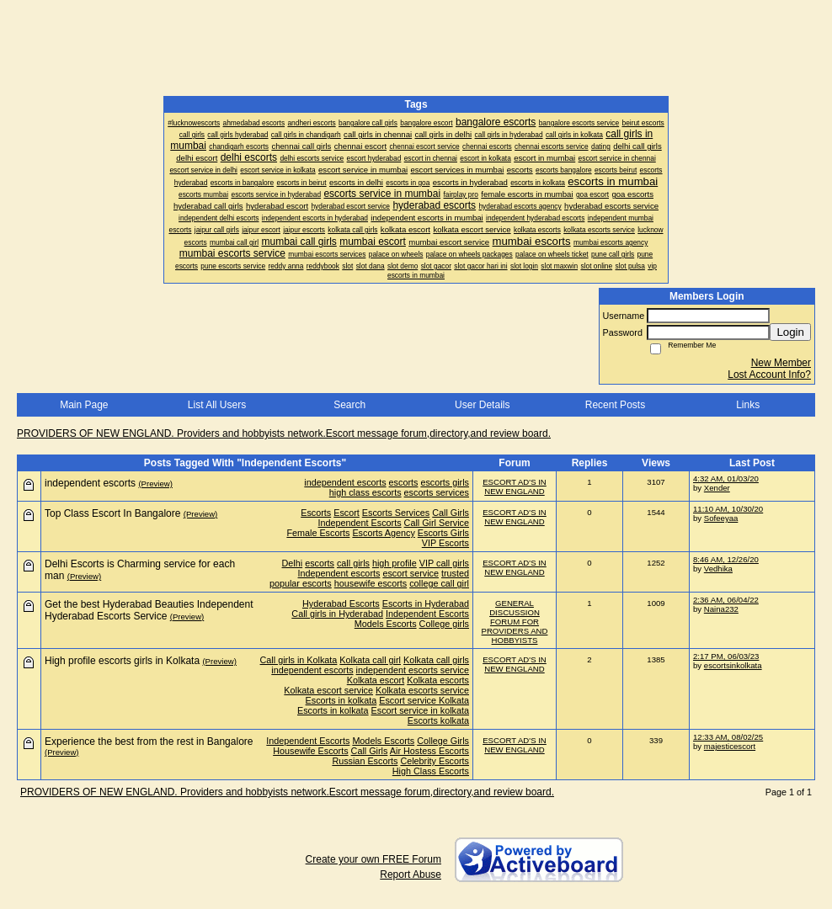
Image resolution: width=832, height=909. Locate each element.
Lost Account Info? (769, 374)
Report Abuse (410, 874)
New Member (781, 363)
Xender (717, 487)
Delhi (292, 563)
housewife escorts (370, 583)
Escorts (316, 513)
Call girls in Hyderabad (337, 614)
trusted (455, 573)
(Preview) (155, 483)
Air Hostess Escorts (429, 751)
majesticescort (729, 746)
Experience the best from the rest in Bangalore (149, 741)
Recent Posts (615, 405)
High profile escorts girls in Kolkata (122, 661)
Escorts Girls (443, 533)
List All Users (217, 405)
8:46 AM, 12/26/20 (726, 559)
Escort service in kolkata (420, 710)
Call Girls (450, 513)
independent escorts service (412, 670)
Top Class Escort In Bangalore (112, 513)
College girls (444, 624)
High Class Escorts (430, 771)
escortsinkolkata (733, 665)
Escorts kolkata (438, 720)
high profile (394, 563)
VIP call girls (444, 563)
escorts (404, 482)
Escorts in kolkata (341, 700)
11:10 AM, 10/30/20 (728, 508)
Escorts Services (395, 513)
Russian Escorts (364, 761)
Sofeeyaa (721, 518)
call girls (353, 563)
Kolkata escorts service (422, 690)
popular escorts (300, 583)
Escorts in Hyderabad (425, 603)
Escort (346, 513)
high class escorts (365, 492)
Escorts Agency (383, 533)
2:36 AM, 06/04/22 (726, 599)
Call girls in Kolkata (299, 660)
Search (349, 405)
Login (790, 332)
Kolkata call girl (370, 660)
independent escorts (345, 482)
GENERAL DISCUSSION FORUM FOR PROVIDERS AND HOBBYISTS (515, 621)
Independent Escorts (360, 523)
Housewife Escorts (310, 751)
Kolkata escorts (438, 680)
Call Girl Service (436, 523)
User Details (482, 405)
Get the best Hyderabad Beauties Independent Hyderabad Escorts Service (149, 610)
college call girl (439, 583)
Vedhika (718, 568)
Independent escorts (339, 573)
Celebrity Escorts (434, 761)
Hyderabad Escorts (341, 603)
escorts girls (444, 482)
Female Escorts (317, 533)
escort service (410, 573)
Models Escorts (386, 624)
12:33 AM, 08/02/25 (728, 737)
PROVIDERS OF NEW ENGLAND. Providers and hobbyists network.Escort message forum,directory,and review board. (284, 433)
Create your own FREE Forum (373, 859)
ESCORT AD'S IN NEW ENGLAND (515, 486)
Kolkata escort (375, 680)
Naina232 (721, 609)
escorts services (436, 492)
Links (748, 405)
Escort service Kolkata (424, 700)
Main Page (84, 405)
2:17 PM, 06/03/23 (726, 656)
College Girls (443, 741)
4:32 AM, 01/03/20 (726, 478)
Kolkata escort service (328, 690)
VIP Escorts (445, 543)
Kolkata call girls (436, 660)
